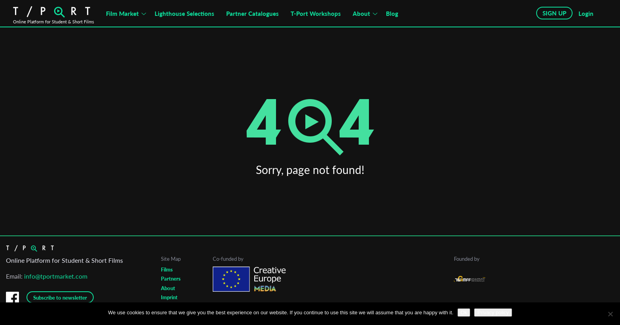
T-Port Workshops (316, 13)
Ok (464, 312)
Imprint (169, 297)
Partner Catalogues (252, 13)
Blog (392, 13)
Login (586, 13)
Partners (171, 278)
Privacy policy (492, 312)
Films (167, 269)
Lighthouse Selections (184, 13)
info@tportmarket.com (55, 276)
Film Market (122, 13)
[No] (610, 314)
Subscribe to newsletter (60, 297)
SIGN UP (554, 13)
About (361, 13)
